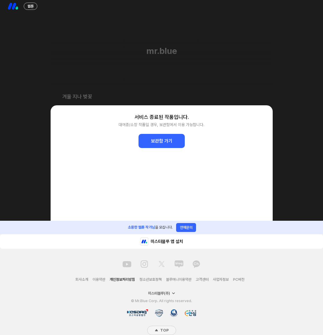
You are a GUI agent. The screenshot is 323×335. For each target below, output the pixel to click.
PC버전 (238, 279)
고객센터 (202, 279)
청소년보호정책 (150, 279)
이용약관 (99, 279)
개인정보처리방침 (122, 279)
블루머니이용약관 (178, 279)
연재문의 (186, 227)
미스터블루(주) (161, 293)
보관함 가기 (161, 141)
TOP (162, 330)
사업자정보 (221, 279)
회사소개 (81, 279)
